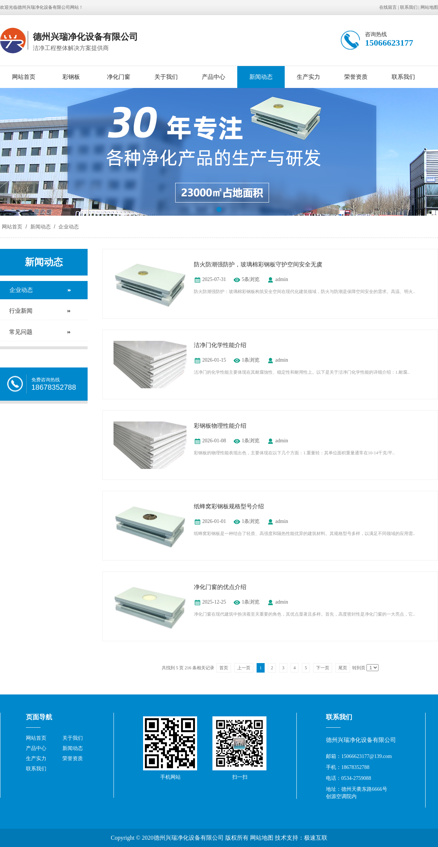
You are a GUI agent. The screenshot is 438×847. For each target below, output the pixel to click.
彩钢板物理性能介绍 (220, 426)
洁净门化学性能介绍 (220, 345)
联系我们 (409, 7)
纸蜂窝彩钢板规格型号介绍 (229, 506)
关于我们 (166, 77)
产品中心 (213, 77)
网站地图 (429, 7)
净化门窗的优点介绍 (220, 587)
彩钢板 (71, 77)
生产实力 (308, 77)
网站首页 (23, 77)
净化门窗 (118, 77)
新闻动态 (261, 77)
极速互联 (315, 838)
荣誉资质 (356, 77)
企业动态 (68, 227)
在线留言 (388, 7)
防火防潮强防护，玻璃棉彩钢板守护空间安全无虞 (258, 264)
